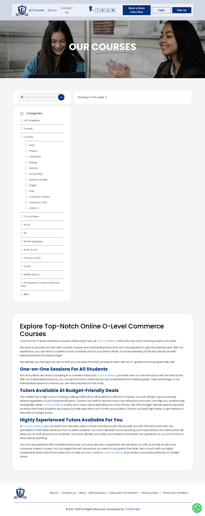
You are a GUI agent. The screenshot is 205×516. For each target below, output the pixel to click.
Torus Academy (107, 341)
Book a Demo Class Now (137, 10)
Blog (82, 493)
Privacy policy (149, 493)
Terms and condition (175, 493)
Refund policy (97, 493)
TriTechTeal (132, 509)
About (52, 10)
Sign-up (182, 10)
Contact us (68, 493)
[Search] (42, 97)
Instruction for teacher (123, 493)
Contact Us (67, 10)
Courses (36, 10)
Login (161, 10)
